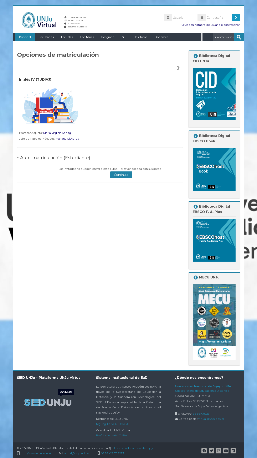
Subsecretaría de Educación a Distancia (202, 390)
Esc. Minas (85, 37)
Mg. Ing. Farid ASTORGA (112, 423)
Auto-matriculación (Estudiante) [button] (55, 157)
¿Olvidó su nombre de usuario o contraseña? (210, 24)
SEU (122, 37)
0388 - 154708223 (112, 453)
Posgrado (105, 37)
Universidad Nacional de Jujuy (133, 447)
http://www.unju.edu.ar (36, 453)
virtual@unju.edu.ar (211, 418)
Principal (23, 37)
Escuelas (65, 37)
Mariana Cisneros (67, 138)
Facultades (44, 37)
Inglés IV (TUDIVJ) (35, 79)
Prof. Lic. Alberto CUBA (111, 435)
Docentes (159, 37)
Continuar (121, 174)
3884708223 (201, 413)
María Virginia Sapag (57, 132)
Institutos (139, 37)
